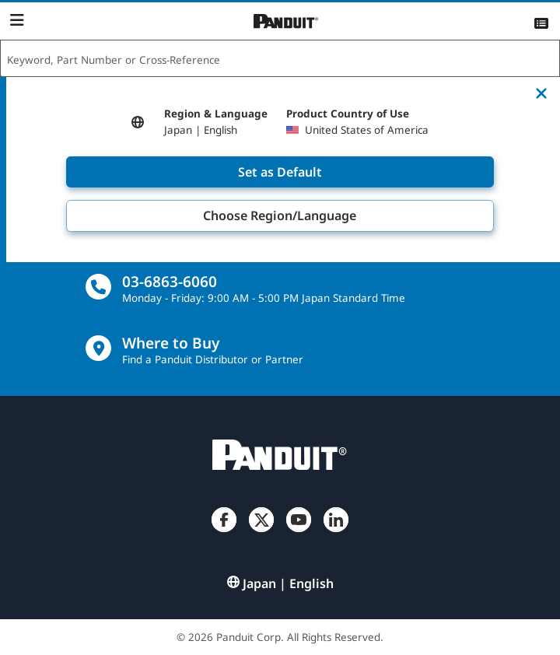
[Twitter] (261, 532)
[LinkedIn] (336, 532)
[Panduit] (286, 21)
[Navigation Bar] (16, 20)
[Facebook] (224, 532)
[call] (98, 286)
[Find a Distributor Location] (98, 348)
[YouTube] (298, 532)
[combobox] (280, 59)
